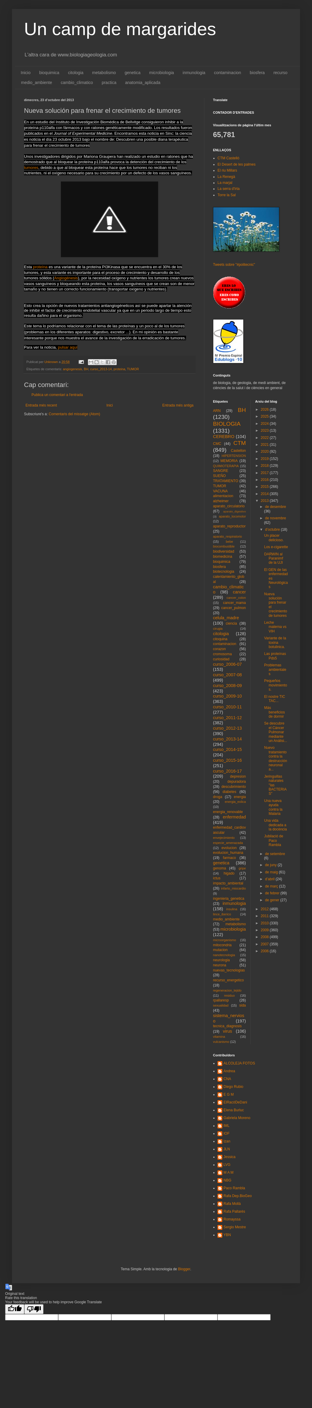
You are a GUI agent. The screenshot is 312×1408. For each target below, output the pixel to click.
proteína (40, 267)
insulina (231, 909)
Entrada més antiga (178, 405)
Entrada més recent (41, 405)
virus (227, 1031)
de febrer (272, 893)
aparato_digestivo (234, 511)
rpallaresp (221, 1000)
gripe (242, 868)
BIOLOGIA (227, 424)
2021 (265, 445)
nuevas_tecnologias (229, 970)
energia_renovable (228, 812)
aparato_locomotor (232, 516)
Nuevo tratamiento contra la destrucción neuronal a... (275, 758)
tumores (31, 167)
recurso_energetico (228, 980)
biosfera (257, 72)
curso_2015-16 (227, 760)
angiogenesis (72, 369)
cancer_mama (234, 603)
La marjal (225, 183)
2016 (265, 480)
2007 (265, 944)
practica (109, 82)
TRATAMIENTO (225, 481)
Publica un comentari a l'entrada (57, 395)
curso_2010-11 (227, 706)
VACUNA (220, 491)
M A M (228, 1172)
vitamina (219, 1036)
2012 (265, 909)
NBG (227, 1180)
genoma (219, 868)
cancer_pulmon (233, 608)
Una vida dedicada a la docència (275, 824)
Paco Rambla (234, 1188)
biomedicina (222, 556)
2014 (265, 494)
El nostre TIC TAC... (274, 699)
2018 (265, 466)
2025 (265, 416)
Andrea (229, 1071)
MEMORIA (229, 461)
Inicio (26, 72)
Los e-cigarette (276, 547)
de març (272, 886)
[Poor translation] (34, 1309)
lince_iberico (222, 914)
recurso (280, 72)
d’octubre (273, 529)
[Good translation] (14, 1309)
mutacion (220, 950)
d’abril (270, 879)
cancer (239, 592)
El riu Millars (227, 170)
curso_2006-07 (227, 664)
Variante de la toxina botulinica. (275, 642)
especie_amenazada (228, 843)
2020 (265, 451)
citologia (75, 72)
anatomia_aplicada (142, 82)
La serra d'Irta (229, 189)
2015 (265, 487)
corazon (219, 649)
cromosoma (222, 654)
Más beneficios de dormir (274, 712)
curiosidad (221, 659)
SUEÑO (219, 476)
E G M (229, 1094)
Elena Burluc (234, 1110)
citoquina (220, 639)
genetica (132, 72)
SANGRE (220, 471)
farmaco (229, 858)
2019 (265, 459)
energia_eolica (235, 801)
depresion (238, 776)
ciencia (231, 623)
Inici (109, 405)
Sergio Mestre (235, 1227)
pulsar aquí (67, 347)
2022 (265, 438)
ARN (216, 411)
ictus (216, 878)
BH (86, 369)
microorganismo (224, 940)
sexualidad (221, 1005)
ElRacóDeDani (235, 1102)
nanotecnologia (224, 955)
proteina (119, 369)
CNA (227, 1079)
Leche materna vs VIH (275, 626)
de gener (272, 900)
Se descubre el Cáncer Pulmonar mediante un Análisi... (275, 732)
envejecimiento (224, 837)
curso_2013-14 (101, 369)
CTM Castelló (228, 158)
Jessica (230, 1157)
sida (242, 1005)
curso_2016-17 (227, 771)
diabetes (229, 792)
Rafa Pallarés (234, 1211)
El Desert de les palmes (237, 164)
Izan (227, 1141)
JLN (227, 1149)
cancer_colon (236, 597)
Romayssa (232, 1219)
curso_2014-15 (227, 749)
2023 (265, 430)
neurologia (221, 960)
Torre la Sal (227, 195)
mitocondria (222, 945)
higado (229, 873)
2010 (265, 923)
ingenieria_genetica (228, 898)
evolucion (229, 848)
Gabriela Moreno (237, 1118)
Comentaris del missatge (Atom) (74, 414)
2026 (265, 409)
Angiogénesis (66, 278)
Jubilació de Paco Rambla (273, 840)
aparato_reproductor (229, 526)
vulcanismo (221, 1041)
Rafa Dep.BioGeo (238, 1196)
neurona (219, 965)
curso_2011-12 (227, 717)
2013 (265, 501)
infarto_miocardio (233, 888)
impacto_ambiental (228, 883)
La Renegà (226, 177)
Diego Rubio (233, 1087)
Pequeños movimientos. (275, 685)
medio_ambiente (36, 82)
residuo (229, 995)
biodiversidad (223, 551)
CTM (239, 443)
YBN (227, 1235)
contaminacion (227, 72)
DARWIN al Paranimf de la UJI (273, 558)
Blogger (184, 1269)
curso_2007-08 (227, 674)
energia (240, 797)
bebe (229, 541)
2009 (265, 930)
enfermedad (234, 817)
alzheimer (221, 501)
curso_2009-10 (227, 696)
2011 (265, 916)
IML (227, 1126)
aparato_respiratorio (227, 536)
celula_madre (226, 617)
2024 (265, 424)
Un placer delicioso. (274, 537)
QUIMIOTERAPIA (226, 466)
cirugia (218, 628)
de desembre (275, 507)
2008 (265, 937)
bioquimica (49, 72)
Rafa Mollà (232, 1204)
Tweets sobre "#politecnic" (234, 265)
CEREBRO (223, 436)
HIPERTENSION (234, 456)
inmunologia (194, 72)
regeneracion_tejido (227, 990)
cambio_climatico (77, 82)
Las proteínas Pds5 (275, 656)
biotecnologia (223, 571)
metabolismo (104, 72)
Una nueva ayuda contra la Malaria (273, 807)
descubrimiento (233, 787)
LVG (227, 1165)
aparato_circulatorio (228, 506)
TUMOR (133, 369)
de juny (271, 865)
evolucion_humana (228, 853)
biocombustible (224, 546)
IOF (227, 1133)
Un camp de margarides (120, 29)
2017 (265, 473)
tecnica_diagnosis (227, 1026)
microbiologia (161, 72)
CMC (217, 444)
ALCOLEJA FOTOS (239, 1063)
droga (217, 797)
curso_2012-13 (227, 728)
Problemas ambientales (275, 669)
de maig (272, 872)
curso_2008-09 (227, 685)
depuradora (236, 781)
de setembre (275, 854)
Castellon (238, 451)
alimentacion (223, 496)
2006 (265, 951)
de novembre (275, 518)
